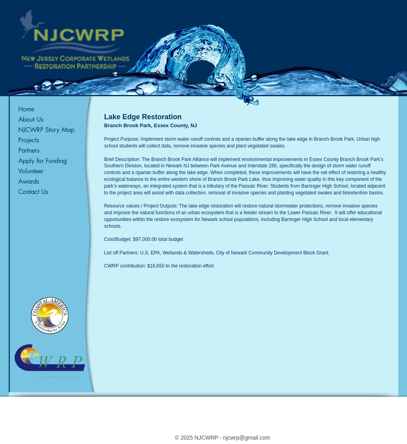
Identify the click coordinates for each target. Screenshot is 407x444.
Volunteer (30, 171)
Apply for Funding (42, 161)
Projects (28, 140)
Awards (28, 181)
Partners (28, 150)
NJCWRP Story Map (46, 130)
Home (26, 109)
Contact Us (33, 192)
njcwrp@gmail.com (246, 437)
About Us (30, 119)
